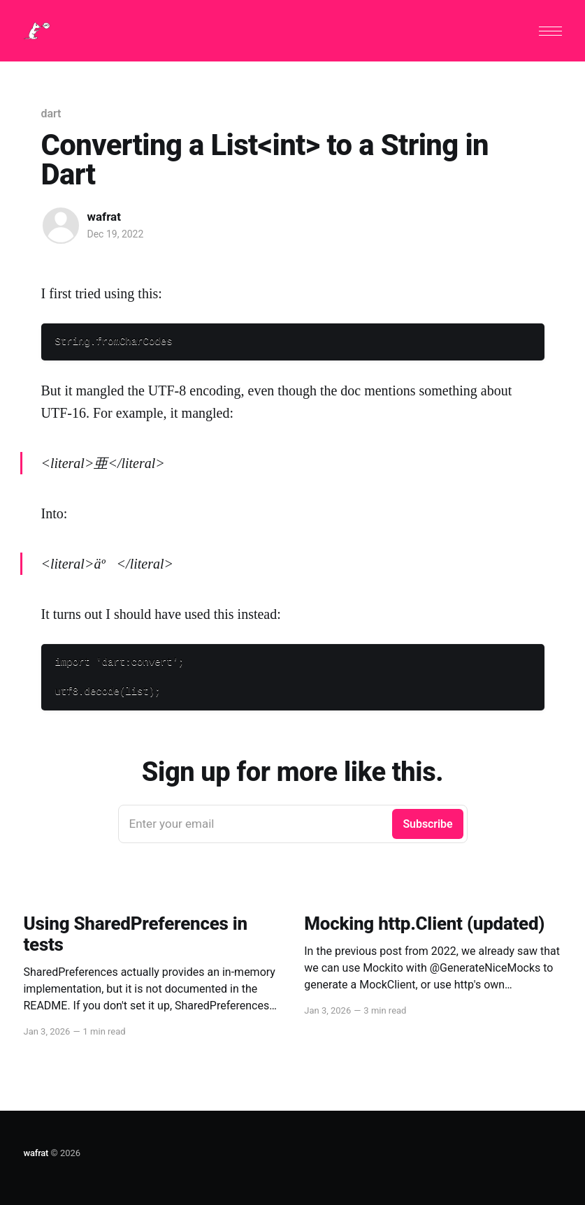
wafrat (104, 217)
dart (51, 113)
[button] (550, 31)
